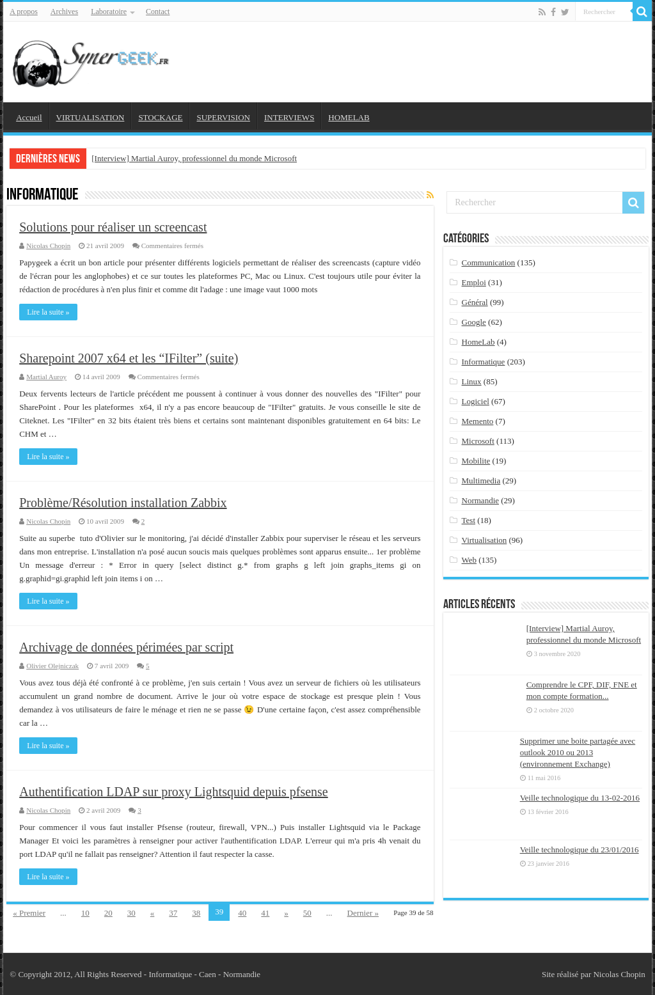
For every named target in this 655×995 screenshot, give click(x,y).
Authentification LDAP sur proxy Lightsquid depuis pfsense (173, 792)
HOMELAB (348, 117)
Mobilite (476, 461)
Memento (478, 421)
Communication (489, 262)
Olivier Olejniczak (52, 666)
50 (307, 913)
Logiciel (475, 401)
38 (196, 913)
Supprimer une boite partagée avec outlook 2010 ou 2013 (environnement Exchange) (577, 752)
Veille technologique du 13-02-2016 (580, 798)
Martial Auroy (46, 376)
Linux (472, 381)
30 (131, 913)
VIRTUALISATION (90, 117)
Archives (64, 11)
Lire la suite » (48, 312)
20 (108, 913)
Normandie (480, 500)
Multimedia (481, 480)
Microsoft (478, 441)
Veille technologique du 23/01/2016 (579, 849)
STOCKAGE (160, 117)
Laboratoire (109, 11)
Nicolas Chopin (48, 245)
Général (475, 302)
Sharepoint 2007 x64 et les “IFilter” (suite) (128, 358)
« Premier (29, 913)
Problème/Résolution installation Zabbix (122, 503)
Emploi (474, 282)
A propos (24, 11)
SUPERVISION (222, 117)
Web (469, 560)
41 (265, 913)
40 (242, 913)
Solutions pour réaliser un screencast (113, 227)
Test (468, 520)
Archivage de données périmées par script (126, 647)
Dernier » (363, 913)
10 (85, 913)
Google (474, 322)
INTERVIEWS (289, 117)
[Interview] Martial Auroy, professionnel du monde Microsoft (194, 158)
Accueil (29, 117)
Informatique (483, 361)
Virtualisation (484, 540)
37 (173, 913)
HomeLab (478, 342)
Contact (158, 11)
